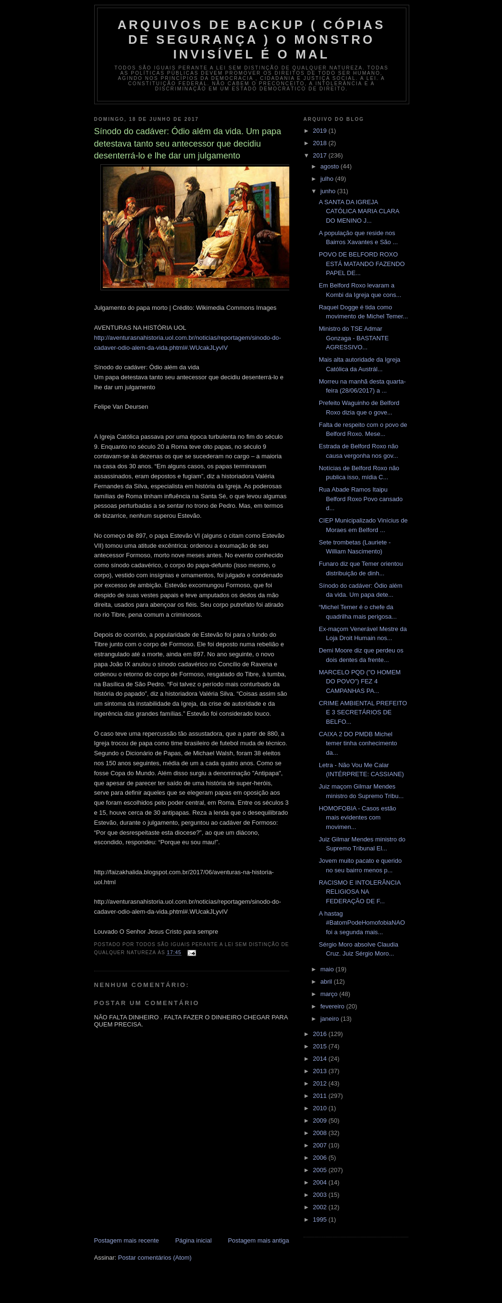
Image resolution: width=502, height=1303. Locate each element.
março (329, 993)
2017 (321, 155)
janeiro (330, 1018)
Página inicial (193, 1240)
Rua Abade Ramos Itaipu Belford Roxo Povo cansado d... (361, 499)
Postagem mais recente (126, 1240)
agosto (330, 166)
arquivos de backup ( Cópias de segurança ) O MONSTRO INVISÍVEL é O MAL (251, 39)
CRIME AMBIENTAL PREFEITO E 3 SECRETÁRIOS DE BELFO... (363, 712)
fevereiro (333, 1006)
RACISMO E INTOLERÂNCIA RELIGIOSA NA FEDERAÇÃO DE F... (360, 892)
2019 (321, 130)
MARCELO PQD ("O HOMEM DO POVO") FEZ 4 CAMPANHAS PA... (360, 681)
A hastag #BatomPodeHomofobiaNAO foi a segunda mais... (362, 923)
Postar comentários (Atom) (155, 1257)
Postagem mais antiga (258, 1240)
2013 (321, 1071)
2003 (321, 1194)
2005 (321, 1170)
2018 (321, 143)
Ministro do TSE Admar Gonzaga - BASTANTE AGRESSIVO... (354, 338)
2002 (321, 1207)
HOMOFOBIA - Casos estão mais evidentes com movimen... (357, 817)
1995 (321, 1219)
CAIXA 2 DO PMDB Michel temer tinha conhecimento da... (358, 743)
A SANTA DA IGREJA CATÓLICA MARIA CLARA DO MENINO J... (359, 211)
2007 (321, 1145)
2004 (321, 1182)
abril (327, 981)
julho (327, 178)
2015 (321, 1046)
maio (327, 969)
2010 (321, 1108)
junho (328, 191)
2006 (321, 1157)
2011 (321, 1095)
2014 (321, 1058)
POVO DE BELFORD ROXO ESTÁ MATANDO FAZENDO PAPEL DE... (362, 263)
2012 (321, 1083)
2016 (321, 1033)
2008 (321, 1132)
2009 (321, 1120)
